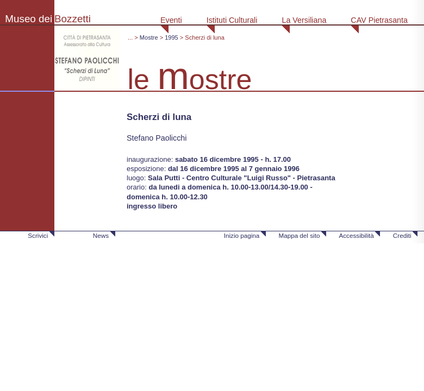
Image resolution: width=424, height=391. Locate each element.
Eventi (171, 20)
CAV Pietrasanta (379, 20)
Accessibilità (356, 235)
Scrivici (38, 235)
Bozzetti (72, 18)
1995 (171, 37)
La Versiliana (304, 20)
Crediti (402, 235)
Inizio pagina (242, 235)
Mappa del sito (299, 235)
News (101, 235)
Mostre (149, 37)
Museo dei (28, 18)
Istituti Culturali (232, 20)
